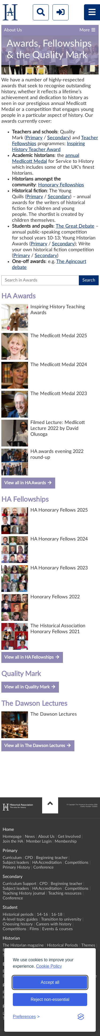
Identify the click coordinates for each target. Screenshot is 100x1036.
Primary (34, 138)
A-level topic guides (20, 919)
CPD (29, 858)
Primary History (16, 867)
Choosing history (18, 924)
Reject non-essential (50, 999)
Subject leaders (16, 863)
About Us (46, 837)
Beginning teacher (51, 858)
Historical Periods (62, 945)
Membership (66, 841)
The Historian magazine (23, 945)
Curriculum (12, 858)
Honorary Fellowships (61, 185)
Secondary (58, 138)
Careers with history (53, 924)
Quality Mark (21, 673)
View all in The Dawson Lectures (37, 745)
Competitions (77, 863)
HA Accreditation (47, 863)
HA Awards (18, 296)
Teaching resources (65, 893)
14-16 (42, 915)
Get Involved (69, 837)
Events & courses (57, 929)
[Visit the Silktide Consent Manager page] (80, 1016)
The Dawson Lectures (34, 703)
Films (34, 929)
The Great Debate (75, 226)
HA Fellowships (25, 499)
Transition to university (61, 919)
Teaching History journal (24, 893)
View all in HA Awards (28, 483)
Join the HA (13, 841)
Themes (88, 945)
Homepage (12, 837)
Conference (43, 867)
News (30, 837)
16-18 (56, 915)
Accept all (50, 982)
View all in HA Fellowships (32, 657)
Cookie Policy (49, 966)
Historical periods (18, 915)
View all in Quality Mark (30, 687)
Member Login (38, 841)
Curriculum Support (19, 884)
